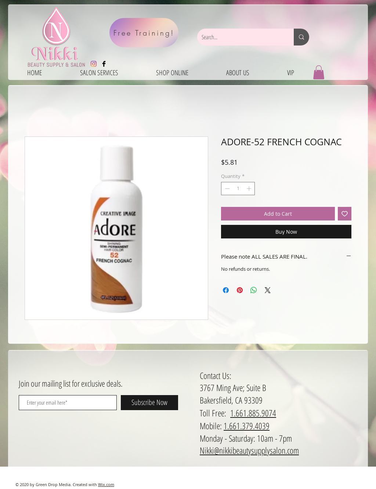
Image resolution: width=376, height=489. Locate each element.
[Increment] (249, 188)
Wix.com (106, 484)
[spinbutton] (238, 188)
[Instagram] (94, 64)
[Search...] (240, 37)
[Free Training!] (143, 32)
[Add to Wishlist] (344, 213)
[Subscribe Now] (149, 402)
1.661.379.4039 (247, 426)
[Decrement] (226, 188)
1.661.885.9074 (253, 413)
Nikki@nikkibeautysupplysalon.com (249, 450)
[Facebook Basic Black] (104, 64)
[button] (319, 72)
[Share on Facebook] (225, 290)
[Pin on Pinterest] (239, 290)
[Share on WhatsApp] (253, 290)
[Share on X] (267, 290)
